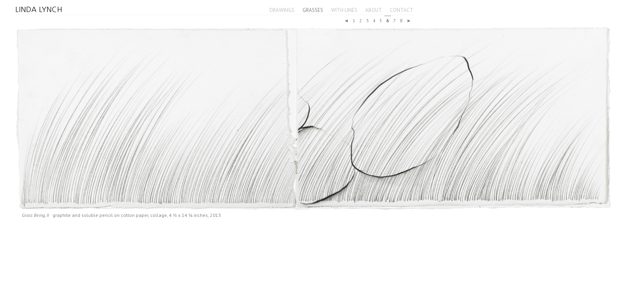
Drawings (282, 10)
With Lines (344, 10)
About (373, 10)
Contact (401, 10)
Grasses (312, 10)
